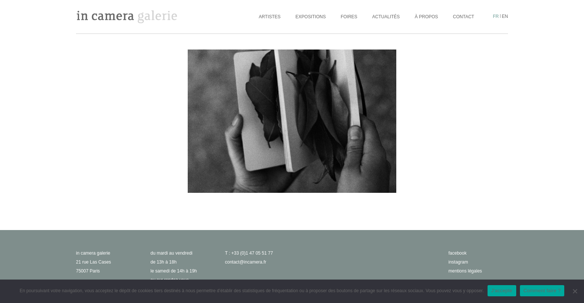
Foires (349, 16)
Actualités (386, 16)
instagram (458, 262)
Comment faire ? (542, 290)
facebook (457, 253)
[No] (574, 291)
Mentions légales (465, 271)
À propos (426, 16)
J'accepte (501, 290)
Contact (463, 16)
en (505, 16)
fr (496, 16)
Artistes (269, 16)
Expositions (310, 16)
